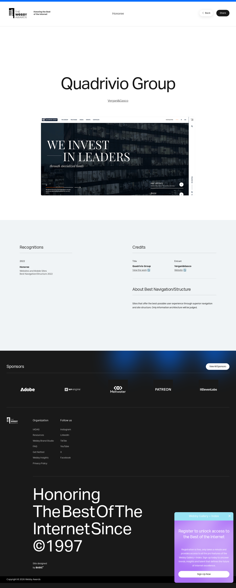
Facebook (65, 458)
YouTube (64, 446)
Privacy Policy (40, 463)
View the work (139, 270)
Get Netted (38, 452)
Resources (38, 435)
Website (178, 270)
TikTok (63, 441)
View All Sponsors (217, 366)
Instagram (65, 429)
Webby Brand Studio (43, 441)
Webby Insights (41, 458)
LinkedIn (64, 435)
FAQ (35, 446)
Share (223, 13)
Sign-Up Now (204, 574)
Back (205, 13)
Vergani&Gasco (118, 100)
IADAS (36, 429)
